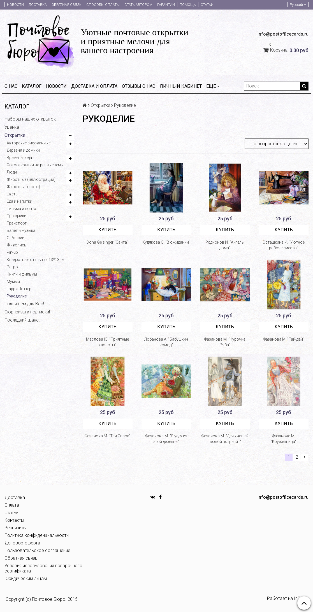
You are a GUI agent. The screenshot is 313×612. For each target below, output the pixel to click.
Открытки (14, 135)
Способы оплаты (103, 5)
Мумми (13, 281)
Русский (298, 5)
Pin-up (12, 252)
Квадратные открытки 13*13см (35, 259)
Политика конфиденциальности (36, 535)
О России (15, 237)
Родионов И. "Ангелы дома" (224, 245)
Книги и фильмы (22, 274)
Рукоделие (17, 296)
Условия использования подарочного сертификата (43, 568)
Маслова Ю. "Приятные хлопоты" (107, 342)
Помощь (188, 5)
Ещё (212, 86)
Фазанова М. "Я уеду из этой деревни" (166, 439)
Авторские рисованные (28, 143)
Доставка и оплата (94, 86)
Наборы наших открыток (30, 119)
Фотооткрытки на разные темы (35, 165)
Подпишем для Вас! (24, 303)
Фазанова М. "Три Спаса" (108, 436)
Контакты (14, 520)
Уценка (11, 127)
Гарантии (166, 5)
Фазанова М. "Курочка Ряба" (224, 342)
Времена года (19, 157)
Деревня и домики (23, 150)
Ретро (12, 267)
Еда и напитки (19, 201)
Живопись (16, 245)
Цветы (12, 194)
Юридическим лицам (25, 578)
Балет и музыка (21, 230)
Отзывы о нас (138, 86)
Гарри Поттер (19, 289)
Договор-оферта (22, 543)
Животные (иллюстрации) (31, 179)
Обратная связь (67, 5)
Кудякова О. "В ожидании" (166, 242)
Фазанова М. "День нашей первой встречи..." (225, 439)
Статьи (207, 5)
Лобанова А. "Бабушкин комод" (166, 342)
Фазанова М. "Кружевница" (283, 439)
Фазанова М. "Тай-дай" (283, 339)
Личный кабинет (181, 86)
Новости (15, 5)
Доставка (38, 5)
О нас (10, 86)
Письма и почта (21, 208)
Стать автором (138, 5)
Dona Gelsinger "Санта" (107, 242)
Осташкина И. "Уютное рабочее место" (284, 245)
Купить (107, 229)
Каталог (31, 86)
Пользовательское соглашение (37, 550)
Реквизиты (15, 527)
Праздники (16, 216)
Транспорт (17, 223)
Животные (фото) (23, 186)
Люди (12, 172)
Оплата (11, 505)
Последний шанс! (22, 320)
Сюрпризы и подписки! (27, 312)
